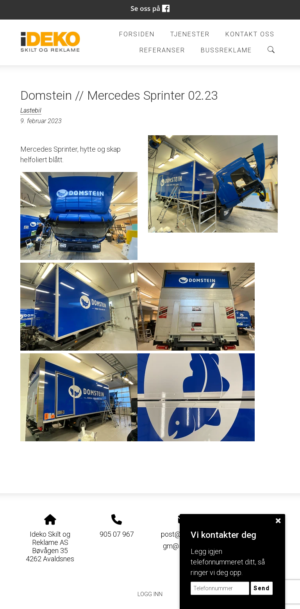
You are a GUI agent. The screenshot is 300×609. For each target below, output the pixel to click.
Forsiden (137, 34)
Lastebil (30, 110)
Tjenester (190, 34)
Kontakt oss (250, 34)
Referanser (162, 50)
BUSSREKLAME (226, 50)
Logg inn (150, 594)
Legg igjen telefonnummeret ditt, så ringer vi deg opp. (228, 562)
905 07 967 (117, 534)
